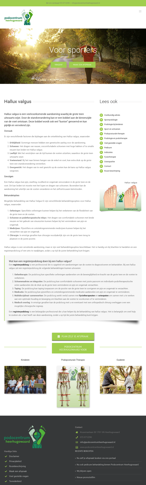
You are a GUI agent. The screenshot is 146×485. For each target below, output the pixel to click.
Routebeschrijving (17, 466)
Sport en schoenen (112, 129)
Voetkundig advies (112, 115)
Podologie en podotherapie (115, 138)
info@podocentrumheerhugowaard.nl (86, 3)
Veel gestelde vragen (113, 143)
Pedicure (108, 147)
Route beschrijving (112, 171)
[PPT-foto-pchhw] (73, 367)
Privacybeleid (15, 461)
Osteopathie (109, 161)
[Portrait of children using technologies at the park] (25, 367)
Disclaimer (14, 456)
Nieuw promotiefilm (86, 477)
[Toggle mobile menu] (140, 11)
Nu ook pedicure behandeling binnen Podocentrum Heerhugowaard (108, 464)
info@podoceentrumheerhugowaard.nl (97, 442)
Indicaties (108, 152)
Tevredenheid (15, 481)
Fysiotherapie (110, 157)
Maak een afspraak (18, 471)
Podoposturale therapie (114, 133)
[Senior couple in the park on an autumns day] (121, 367)
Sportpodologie (110, 120)
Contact (107, 166)
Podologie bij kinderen (113, 124)
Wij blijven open (84, 471)
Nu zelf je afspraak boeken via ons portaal (96, 458)
